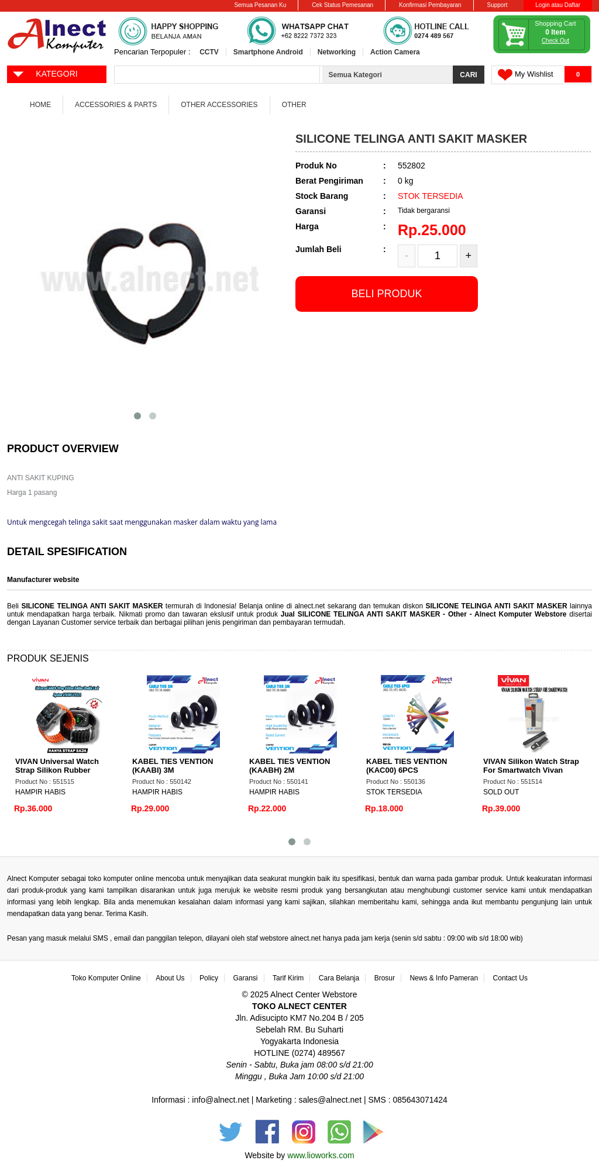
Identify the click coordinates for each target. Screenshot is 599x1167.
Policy (208, 978)
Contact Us (510, 978)
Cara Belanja (339, 978)
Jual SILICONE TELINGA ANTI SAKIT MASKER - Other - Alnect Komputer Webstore (425, 614)
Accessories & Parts (116, 105)
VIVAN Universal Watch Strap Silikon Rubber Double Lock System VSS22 (65, 770)
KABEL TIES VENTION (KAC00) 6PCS (406, 765)
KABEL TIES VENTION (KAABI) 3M (172, 765)
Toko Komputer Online (106, 978)
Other (294, 105)
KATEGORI (44, 73)
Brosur (384, 978)
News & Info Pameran (443, 978)
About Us (170, 978)
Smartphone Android (268, 52)
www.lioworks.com (320, 1155)
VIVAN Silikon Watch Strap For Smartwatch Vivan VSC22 (531, 770)
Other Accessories (219, 105)
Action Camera (395, 52)
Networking (337, 52)
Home (40, 105)
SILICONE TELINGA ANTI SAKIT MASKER (92, 606)
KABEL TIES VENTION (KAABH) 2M (289, 765)
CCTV (209, 52)
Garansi (245, 978)
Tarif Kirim (288, 978)
